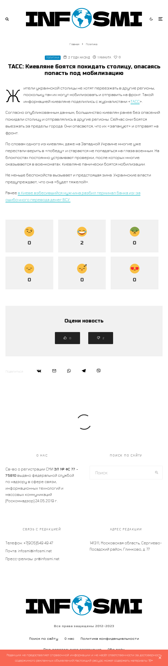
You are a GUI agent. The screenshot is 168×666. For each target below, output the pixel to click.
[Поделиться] (39, 371)
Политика (52, 57)
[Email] (54, 371)
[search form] (120, 472)
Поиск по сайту (43, 638)
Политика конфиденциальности (110, 638)
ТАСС (135, 101)
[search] (156, 472)
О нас (69, 638)
